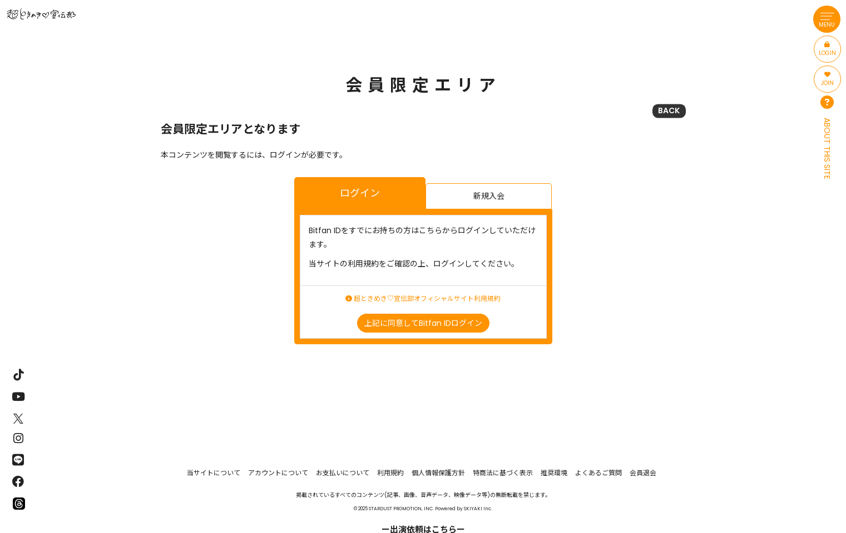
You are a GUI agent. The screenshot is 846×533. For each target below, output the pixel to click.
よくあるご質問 (598, 472)
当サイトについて (213, 472)
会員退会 (643, 472)
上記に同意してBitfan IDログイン (423, 323)
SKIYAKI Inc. (478, 508)
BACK (669, 110)
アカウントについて (278, 472)
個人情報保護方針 (438, 472)
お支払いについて (342, 472)
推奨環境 (554, 472)
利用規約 (390, 472)
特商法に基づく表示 (503, 472)
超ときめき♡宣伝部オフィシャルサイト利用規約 (423, 298)
